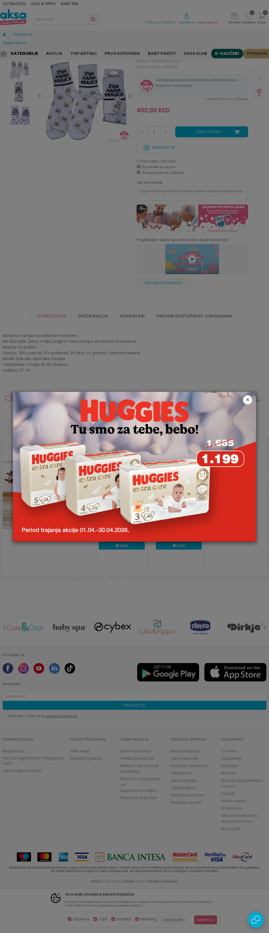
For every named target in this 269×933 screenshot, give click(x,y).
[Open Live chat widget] (256, 920)
